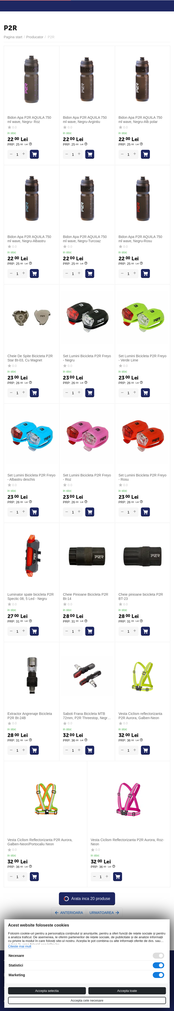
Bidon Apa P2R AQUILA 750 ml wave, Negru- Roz (29, 120)
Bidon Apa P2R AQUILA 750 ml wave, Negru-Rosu (140, 239)
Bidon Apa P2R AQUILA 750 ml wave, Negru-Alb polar (140, 120)
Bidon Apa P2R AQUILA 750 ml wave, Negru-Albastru (29, 239)
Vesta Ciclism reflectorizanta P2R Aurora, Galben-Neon (140, 716)
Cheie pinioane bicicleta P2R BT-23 (141, 596)
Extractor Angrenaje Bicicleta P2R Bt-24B (29, 716)
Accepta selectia (47, 991)
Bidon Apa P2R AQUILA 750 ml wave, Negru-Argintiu (85, 120)
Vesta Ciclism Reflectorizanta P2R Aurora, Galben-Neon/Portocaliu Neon (39, 842)
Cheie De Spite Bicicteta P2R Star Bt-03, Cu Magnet (30, 358)
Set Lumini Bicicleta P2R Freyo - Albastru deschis (31, 477)
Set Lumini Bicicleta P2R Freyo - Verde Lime (143, 358)
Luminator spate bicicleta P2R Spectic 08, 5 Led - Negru (30, 596)
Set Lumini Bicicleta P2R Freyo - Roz (87, 477)
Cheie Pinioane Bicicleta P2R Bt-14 (85, 596)
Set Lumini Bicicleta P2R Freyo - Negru (87, 358)
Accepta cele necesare (87, 1000)
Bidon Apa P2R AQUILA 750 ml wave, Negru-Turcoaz (85, 239)
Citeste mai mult (19, 946)
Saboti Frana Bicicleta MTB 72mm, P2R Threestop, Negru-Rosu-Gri (86, 716)
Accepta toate (127, 991)
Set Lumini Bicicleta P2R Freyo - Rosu (143, 477)
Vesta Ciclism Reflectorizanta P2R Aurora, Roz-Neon (127, 842)
